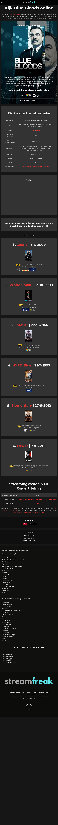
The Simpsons (6, 606)
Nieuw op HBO (6, 661)
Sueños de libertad (7, 637)
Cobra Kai (5, 631)
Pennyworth (29, 541)
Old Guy (4, 578)
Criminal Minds (6, 624)
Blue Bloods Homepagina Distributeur (36, 166)
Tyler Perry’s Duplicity (8, 580)
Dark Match (5, 590)
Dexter (4, 639)
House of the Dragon (8, 635)
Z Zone (4, 576)
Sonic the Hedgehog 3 (9, 554)
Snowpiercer (6, 626)
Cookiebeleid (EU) (42, 692)
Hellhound (5, 584)
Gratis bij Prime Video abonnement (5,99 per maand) (37, 499)
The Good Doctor (7, 620)
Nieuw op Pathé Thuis (9, 663)
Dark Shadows (6, 641)
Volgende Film (29, 538)
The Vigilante (6, 574)
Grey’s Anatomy (7, 604)
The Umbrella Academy (9, 629)
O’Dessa (4, 572)
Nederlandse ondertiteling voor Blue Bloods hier (29, 512)
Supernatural (6, 608)
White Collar (20, 285)
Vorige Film (29, 532)
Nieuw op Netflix (7, 655)
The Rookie (5, 633)
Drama (10, 14)
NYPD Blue (21, 365)
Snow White (5, 570)
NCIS (3, 616)
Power (22, 446)
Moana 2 (4, 556)
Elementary (21, 405)
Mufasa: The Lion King (9, 558)
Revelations (5, 588)
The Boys (5, 612)
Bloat (3, 592)
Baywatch (29, 535)
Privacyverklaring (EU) (20, 692)
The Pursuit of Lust (8, 586)
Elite (3, 618)
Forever (21, 325)
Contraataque (6, 582)
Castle (22, 245)
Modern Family (6, 622)
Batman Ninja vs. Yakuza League (12, 566)
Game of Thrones (7, 614)
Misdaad (17, 14)
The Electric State (7, 568)
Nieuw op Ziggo (7, 659)
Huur (37, 503)
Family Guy (5, 602)
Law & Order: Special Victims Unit (12, 610)
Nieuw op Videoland (8, 657)
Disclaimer (30, 694)
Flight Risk (5, 564)
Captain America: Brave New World (13, 560)
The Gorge (5, 562)
